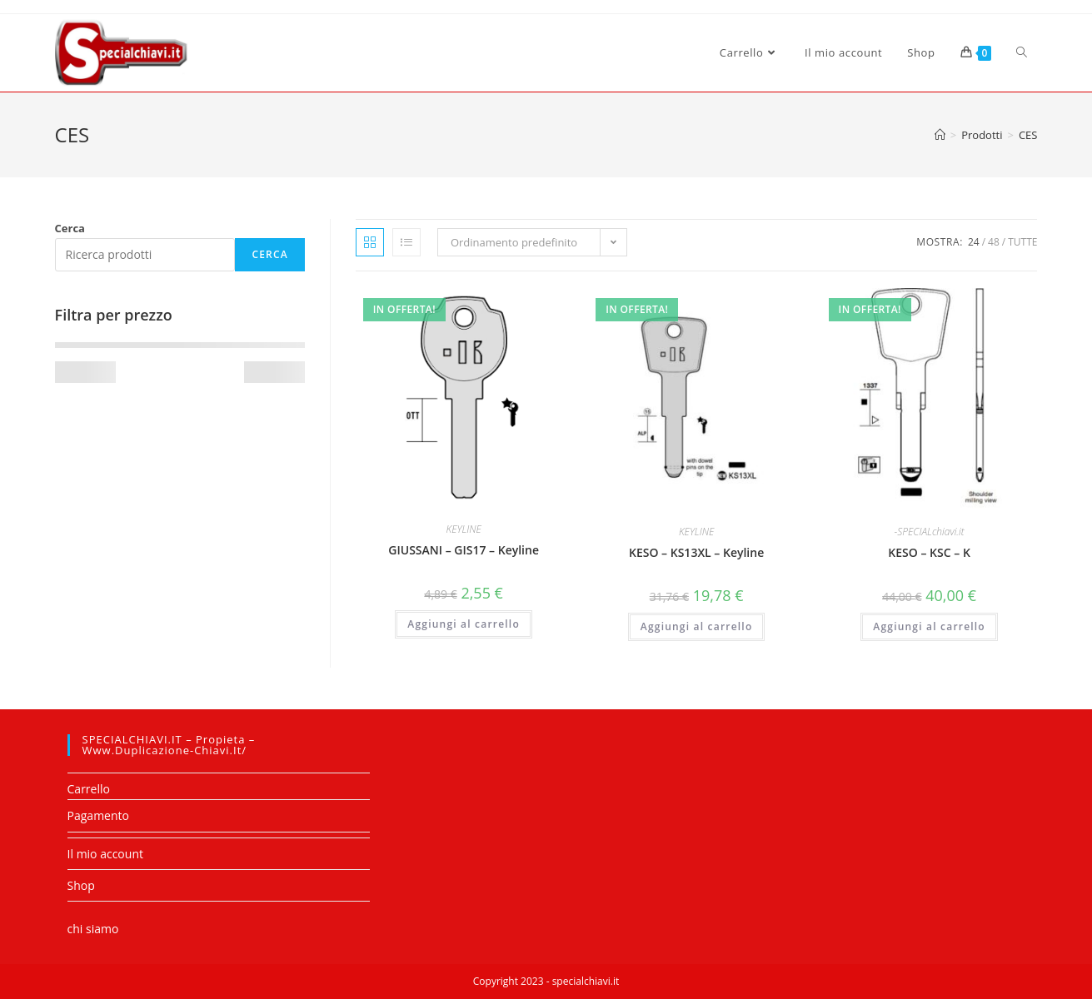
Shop (81, 885)
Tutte (1022, 242)
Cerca (70, 228)
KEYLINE (463, 529)
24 (974, 242)
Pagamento (98, 815)
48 (994, 242)
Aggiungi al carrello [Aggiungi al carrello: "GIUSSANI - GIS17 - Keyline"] (463, 624)
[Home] (940, 134)
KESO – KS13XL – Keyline (696, 552)
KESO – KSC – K (929, 552)
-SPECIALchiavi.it (930, 531)
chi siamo (93, 929)
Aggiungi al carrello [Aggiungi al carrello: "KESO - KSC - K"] (929, 626)
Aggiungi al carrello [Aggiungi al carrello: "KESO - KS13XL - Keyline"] (697, 626)
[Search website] (1022, 53)
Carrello (88, 789)
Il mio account (105, 854)
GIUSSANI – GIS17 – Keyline (463, 550)
